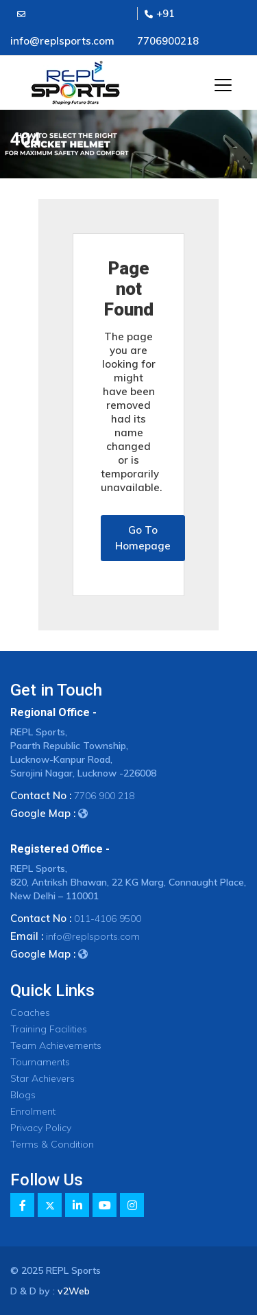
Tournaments (40, 1062)
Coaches (30, 1012)
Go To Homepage (143, 537)
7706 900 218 (104, 796)
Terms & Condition (52, 1144)
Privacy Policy (40, 1128)
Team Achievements (55, 1045)
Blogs (23, 1095)
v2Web (74, 1291)
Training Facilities (48, 1029)
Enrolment (33, 1111)
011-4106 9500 (107, 918)
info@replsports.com (93, 936)
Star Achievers (42, 1078)
